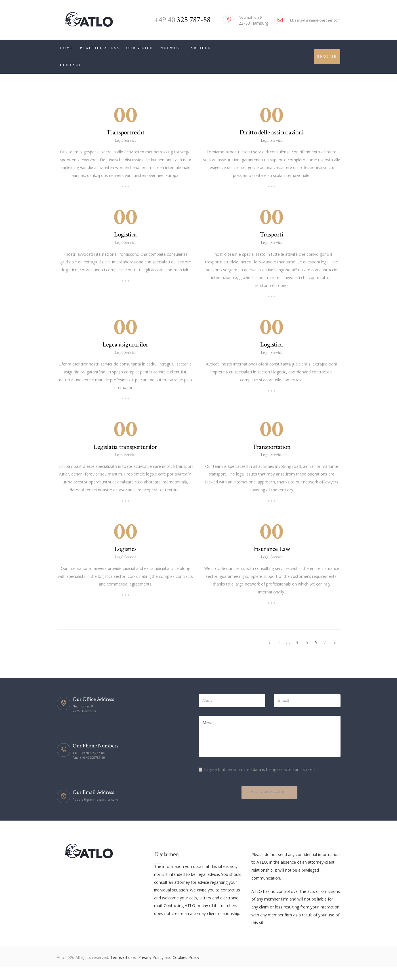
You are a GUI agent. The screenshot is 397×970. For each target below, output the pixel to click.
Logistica (125, 235)
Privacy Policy (151, 960)
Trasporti (271, 235)
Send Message (268, 795)
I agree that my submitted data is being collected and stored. (260, 771)
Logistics (125, 550)
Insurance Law (271, 550)
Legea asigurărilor (125, 345)
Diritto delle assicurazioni (271, 132)
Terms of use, (123, 960)
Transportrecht (125, 132)
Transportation (271, 448)
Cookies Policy (185, 960)
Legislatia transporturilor (125, 448)
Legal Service (125, 141)
